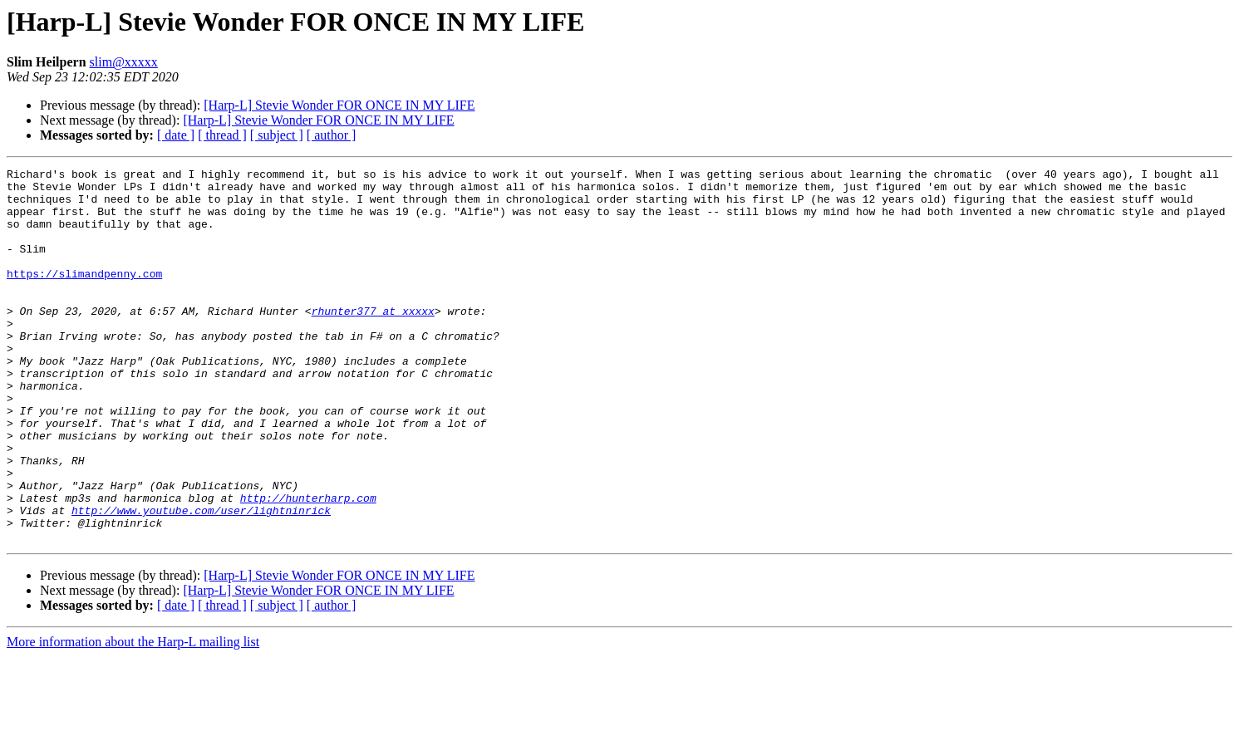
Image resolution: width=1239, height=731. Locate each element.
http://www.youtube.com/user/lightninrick (201, 579)
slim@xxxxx (124, 62)
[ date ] (175, 135)
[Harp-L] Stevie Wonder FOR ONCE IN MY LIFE (339, 105)
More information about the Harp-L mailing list (133, 716)
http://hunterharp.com (308, 564)
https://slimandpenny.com (84, 295)
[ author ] (331, 135)
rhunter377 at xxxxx (373, 340)
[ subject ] (276, 135)
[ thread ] (222, 135)
